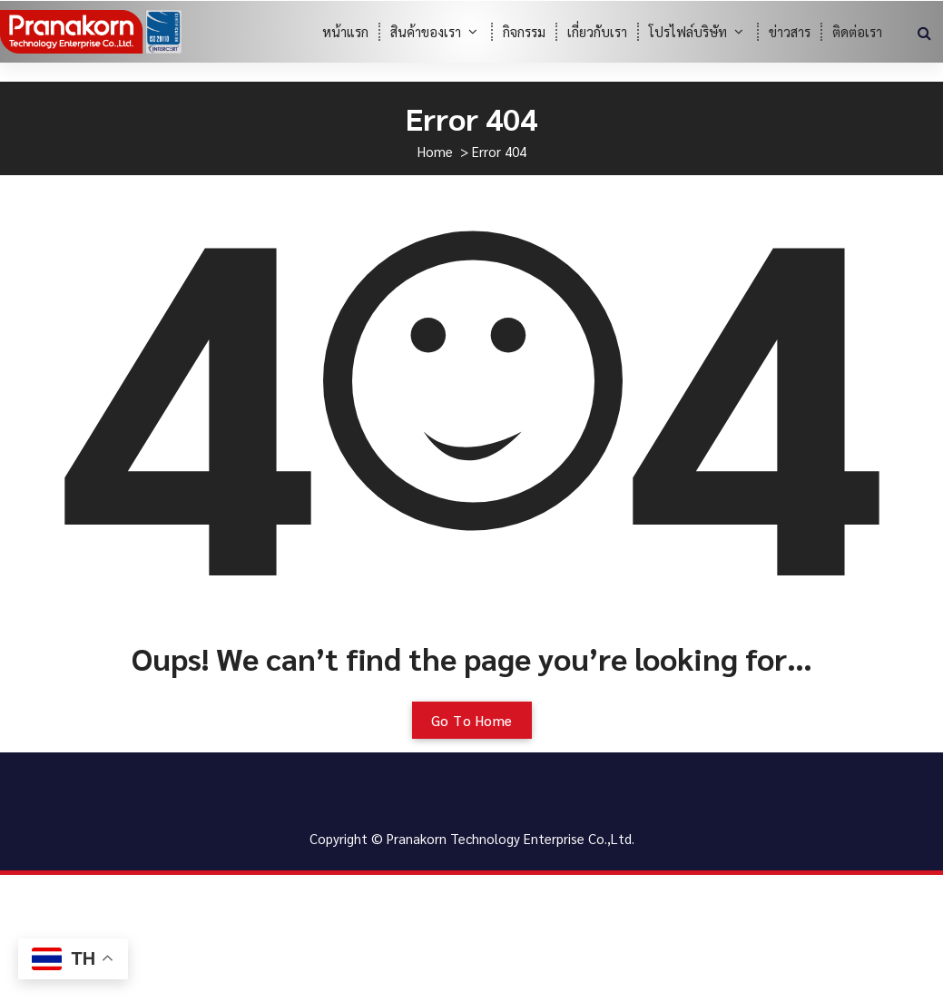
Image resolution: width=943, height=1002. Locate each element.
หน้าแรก (345, 31)
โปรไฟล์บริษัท (688, 31)
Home (435, 151)
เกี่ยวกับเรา (597, 31)
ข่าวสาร (789, 31)
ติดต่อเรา (857, 31)
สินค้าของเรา (425, 31)
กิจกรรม (524, 31)
